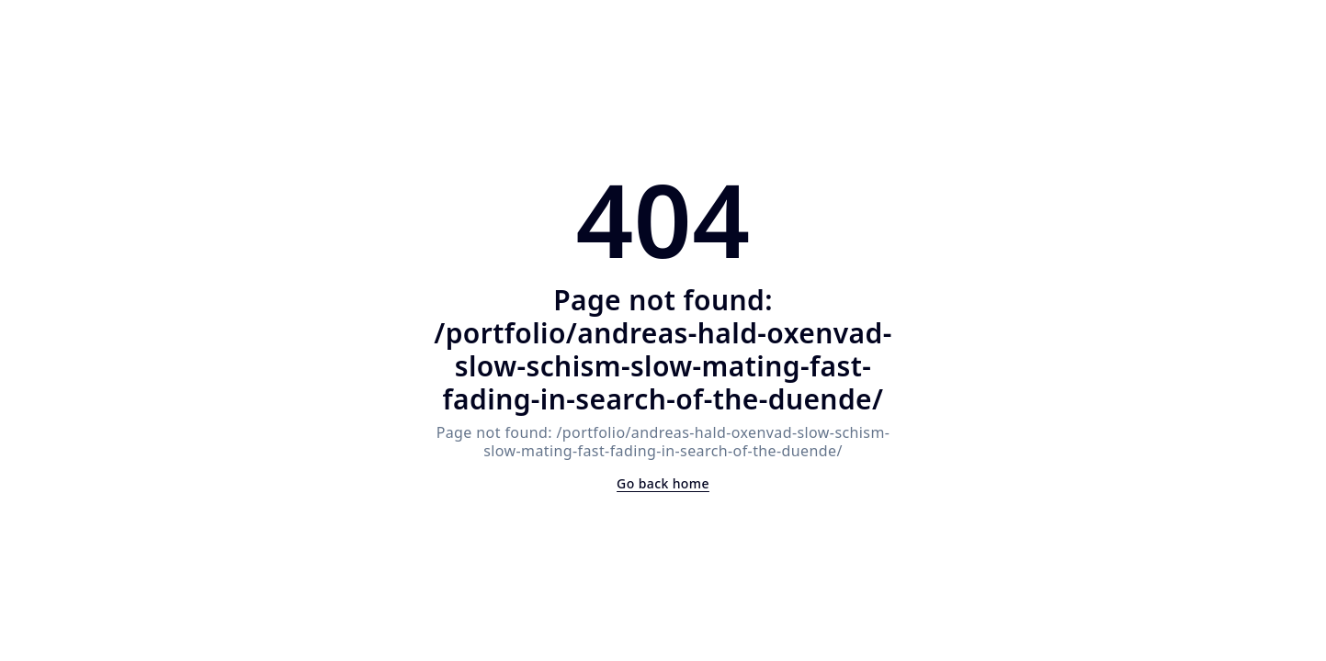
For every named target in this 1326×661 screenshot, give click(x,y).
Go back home (663, 483)
